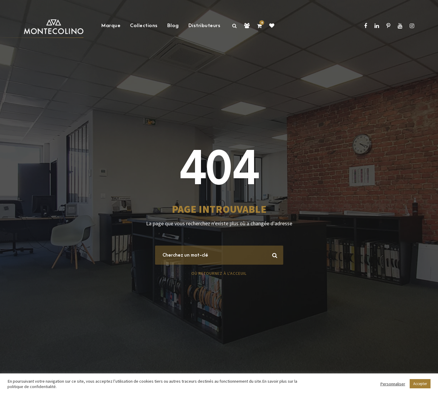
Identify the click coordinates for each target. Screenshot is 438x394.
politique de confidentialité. (32, 386)
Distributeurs (204, 25)
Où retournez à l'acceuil (219, 273)
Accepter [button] (420, 383)
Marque (110, 25)
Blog (173, 25)
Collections (144, 25)
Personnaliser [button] (392, 384)
